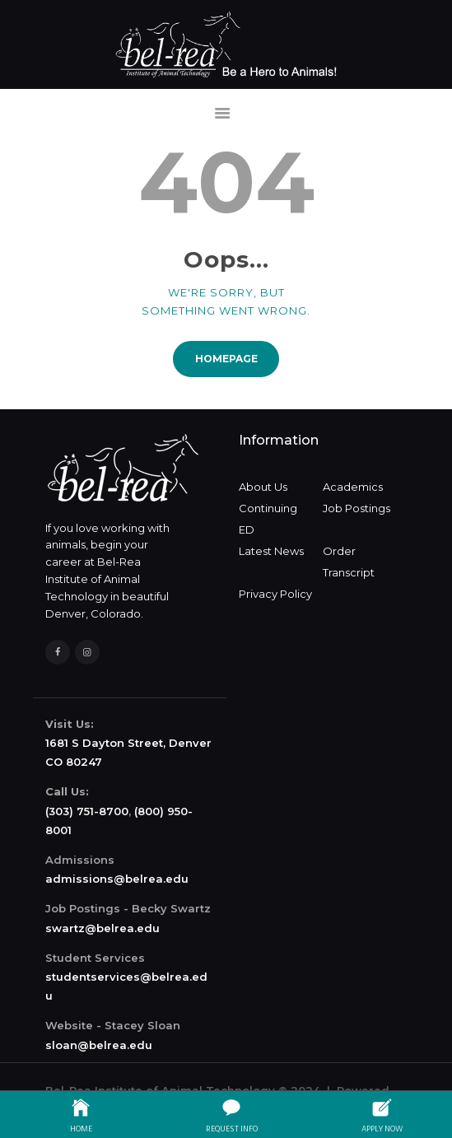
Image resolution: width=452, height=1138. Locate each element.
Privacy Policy (275, 593)
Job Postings (356, 508)
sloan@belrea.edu (98, 1045)
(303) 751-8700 (86, 811)
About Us (263, 486)
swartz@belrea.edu (102, 928)
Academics (353, 486)
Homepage (226, 358)
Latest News (271, 550)
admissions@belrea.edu (117, 878)
